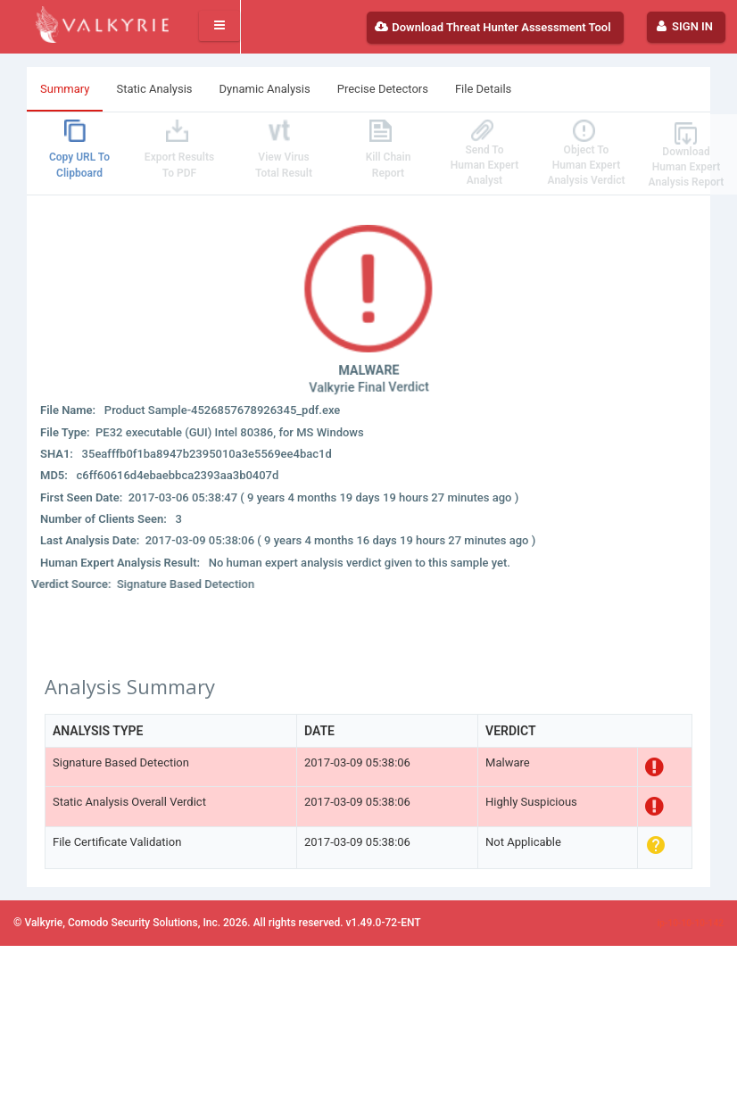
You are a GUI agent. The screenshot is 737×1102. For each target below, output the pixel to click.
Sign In (683, 26)
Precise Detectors (382, 88)
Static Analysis (154, 88)
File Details (483, 88)
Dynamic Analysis (265, 88)
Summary (64, 88)
